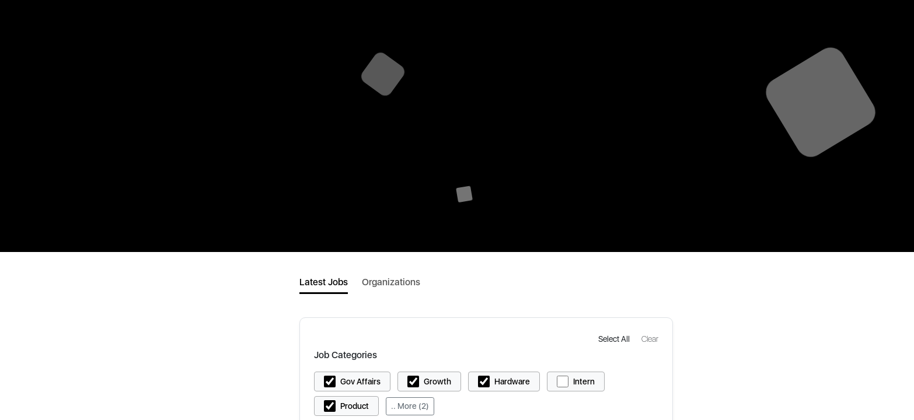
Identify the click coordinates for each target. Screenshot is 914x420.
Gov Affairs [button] (360, 381)
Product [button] (354, 406)
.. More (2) (410, 406)
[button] (615, 338)
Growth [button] (437, 381)
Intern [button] (584, 381)
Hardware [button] (512, 381)
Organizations (391, 282)
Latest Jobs (323, 282)
